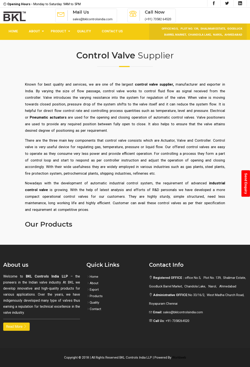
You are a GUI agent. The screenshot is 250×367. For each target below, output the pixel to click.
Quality (84, 31)
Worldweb (179, 357)
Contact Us (112, 31)
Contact (93, 309)
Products (94, 296)
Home (13, 31)
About (34, 31)
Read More (16, 327)
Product (58, 31)
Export (92, 290)
